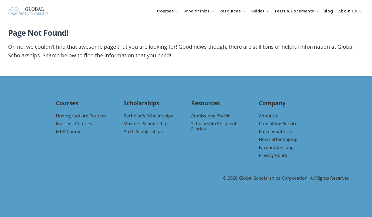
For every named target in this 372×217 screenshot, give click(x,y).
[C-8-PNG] (28, 8)
